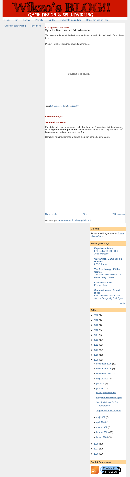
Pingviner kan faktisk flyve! (109, 397)
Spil (68, 106)
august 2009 (102, 378)
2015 (96, 330)
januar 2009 (102, 437)
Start (85, 214)
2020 (96, 315)
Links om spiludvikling (15, 25)
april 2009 (101, 422)
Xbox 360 (75, 106)
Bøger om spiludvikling (97, 20)
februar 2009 (102, 432)
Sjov (64, 106)
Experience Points (103, 248)
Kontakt (26, 20)
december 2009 (103, 363)
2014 (96, 335)
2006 (96, 454)
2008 (96, 443)
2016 (96, 325)
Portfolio (39, 20)
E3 (51, 106)
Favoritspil (36, 25)
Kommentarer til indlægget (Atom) (74, 220)
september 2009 (104, 373)
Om (16, 20)
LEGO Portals (100, 264)
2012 (96, 345)
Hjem (6, 20)
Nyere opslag (51, 214)
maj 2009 (100, 417)
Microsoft (57, 106)
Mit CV (51, 20)
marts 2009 (101, 427)
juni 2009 (100, 388)
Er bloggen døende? (106, 392)
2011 (96, 350)
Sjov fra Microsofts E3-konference (67, 30)
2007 (96, 448)
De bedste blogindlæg (70, 20)
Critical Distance (103, 282)
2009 (96, 360)
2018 (96, 320)
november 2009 (103, 368)
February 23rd (100, 285)
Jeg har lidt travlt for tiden (108, 410)
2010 (96, 355)
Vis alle (122, 303)
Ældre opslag (118, 214)
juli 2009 (100, 383)
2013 (96, 340)
